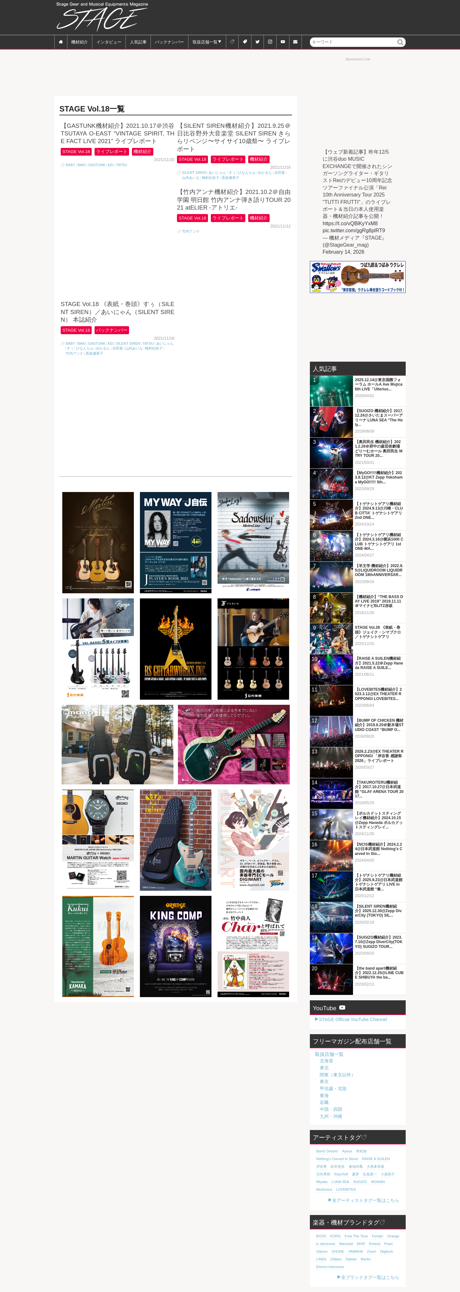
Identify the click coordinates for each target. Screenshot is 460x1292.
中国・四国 (331, 1109)
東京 (324, 1081)
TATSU (121, 165)
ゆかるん (265, 172)
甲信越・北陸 (333, 1088)
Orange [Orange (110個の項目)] (393, 1236)
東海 (324, 1095)
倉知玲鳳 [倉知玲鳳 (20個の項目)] (356, 1166)
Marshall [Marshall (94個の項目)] (346, 1244)
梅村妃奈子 (210, 178)
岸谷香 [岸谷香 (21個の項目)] (321, 1166)
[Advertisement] (289, 17)
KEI (110, 165)
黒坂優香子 (230, 178)
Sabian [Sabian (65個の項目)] (350, 1259)
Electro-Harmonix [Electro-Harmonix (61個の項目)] (330, 1267)
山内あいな (191, 178)
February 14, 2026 (343, 252)
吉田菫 (279, 172)
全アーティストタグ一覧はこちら (365, 1200)
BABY (70, 165)
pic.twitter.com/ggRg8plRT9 (354, 230)
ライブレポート (111, 151)
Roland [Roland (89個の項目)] (374, 1244)
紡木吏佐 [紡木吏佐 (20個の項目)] (338, 1166)
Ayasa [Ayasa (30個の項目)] (347, 1151)
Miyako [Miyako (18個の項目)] (321, 1182)
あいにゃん (217, 172)
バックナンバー (169, 42)
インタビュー (108, 42)
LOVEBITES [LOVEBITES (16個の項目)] (346, 1189)
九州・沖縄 (331, 1116)
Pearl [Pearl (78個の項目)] (388, 1244)
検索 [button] (401, 46)
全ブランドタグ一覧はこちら (370, 1277)
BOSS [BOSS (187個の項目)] (321, 1236)
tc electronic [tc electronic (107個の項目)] (325, 1244)
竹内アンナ (74, 241)
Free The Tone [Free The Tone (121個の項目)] (355, 1236)
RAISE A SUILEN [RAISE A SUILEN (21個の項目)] (375, 1159)
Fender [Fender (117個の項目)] (377, 1236)
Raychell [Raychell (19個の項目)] (341, 1174)
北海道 (326, 1060)
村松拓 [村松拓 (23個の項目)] (361, 1151)
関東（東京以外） (338, 1074)
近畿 (324, 1102)
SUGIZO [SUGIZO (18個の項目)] (360, 1182)
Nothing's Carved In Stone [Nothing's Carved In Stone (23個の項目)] (337, 1159)
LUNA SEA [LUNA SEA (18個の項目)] (340, 1182)
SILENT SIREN (194, 172)
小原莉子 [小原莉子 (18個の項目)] (388, 1174)
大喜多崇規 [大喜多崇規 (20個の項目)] (375, 1166)
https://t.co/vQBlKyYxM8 (350, 223)
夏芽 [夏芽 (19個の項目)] (355, 1174)
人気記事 (138, 42)
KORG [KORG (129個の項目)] (335, 1236)
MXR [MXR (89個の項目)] (360, 1244)
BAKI (82, 165)
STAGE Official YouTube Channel (353, 1019)
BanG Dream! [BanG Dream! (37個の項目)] (327, 1151)
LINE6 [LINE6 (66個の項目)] (321, 1259)
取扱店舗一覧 (205, 42)
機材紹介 (79, 42)
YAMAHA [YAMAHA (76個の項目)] (355, 1251)
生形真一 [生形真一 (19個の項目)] (370, 1174)
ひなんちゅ (247, 172)
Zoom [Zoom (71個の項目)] (371, 1251)
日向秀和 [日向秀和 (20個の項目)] (323, 1174)
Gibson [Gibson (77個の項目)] (321, 1251)
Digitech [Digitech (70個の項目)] (386, 1251)
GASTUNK (96, 165)
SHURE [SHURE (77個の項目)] (338, 1251)
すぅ (232, 172)
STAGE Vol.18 (76, 151)
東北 (324, 1067)
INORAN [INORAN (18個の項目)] (378, 1182)
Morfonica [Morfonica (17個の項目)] (324, 1189)
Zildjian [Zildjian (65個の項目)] (335, 1259)
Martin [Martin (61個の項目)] (365, 1259)
